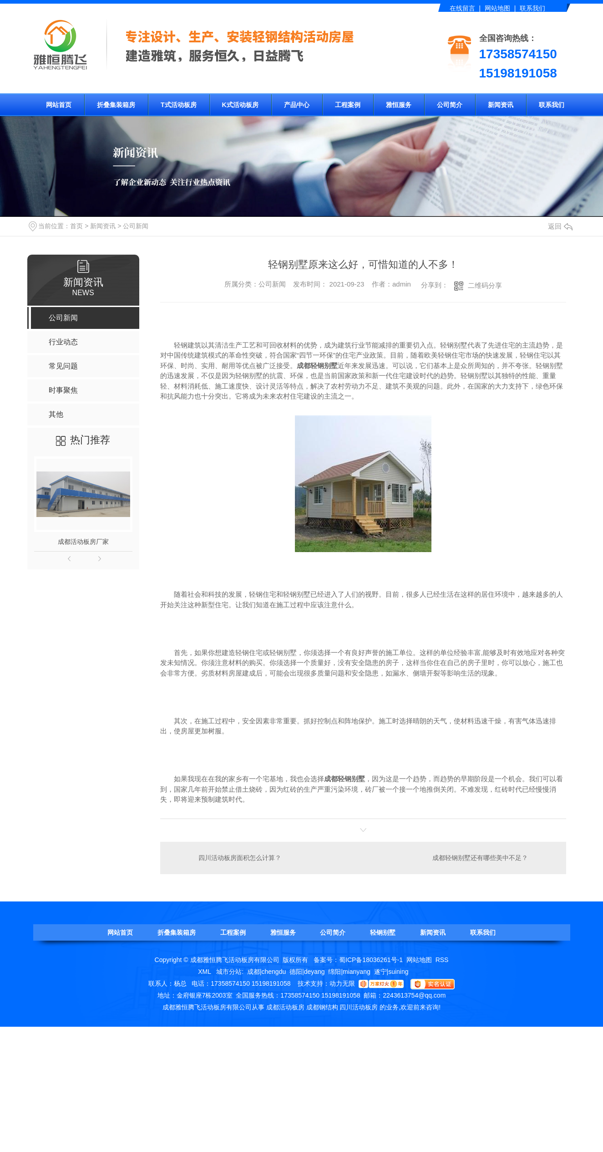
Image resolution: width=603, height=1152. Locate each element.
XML (205, 971)
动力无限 (342, 983)
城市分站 (229, 971)
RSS (442, 959)
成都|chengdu (266, 971)
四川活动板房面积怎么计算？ (239, 857)
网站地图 (497, 8)
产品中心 (296, 104)
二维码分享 (485, 285)
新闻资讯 (500, 104)
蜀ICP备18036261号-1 (371, 959)
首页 (76, 226)
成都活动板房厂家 (83, 541)
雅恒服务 (398, 104)
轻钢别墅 (382, 932)
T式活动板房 (179, 104)
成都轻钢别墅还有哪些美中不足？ (480, 857)
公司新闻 (135, 226)
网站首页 (58, 104)
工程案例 (347, 104)
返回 (560, 226)
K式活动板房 (240, 104)
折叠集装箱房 (116, 104)
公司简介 (449, 104)
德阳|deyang (307, 971)
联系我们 (532, 8)
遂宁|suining (391, 971)
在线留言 (462, 8)
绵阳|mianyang (349, 971)
